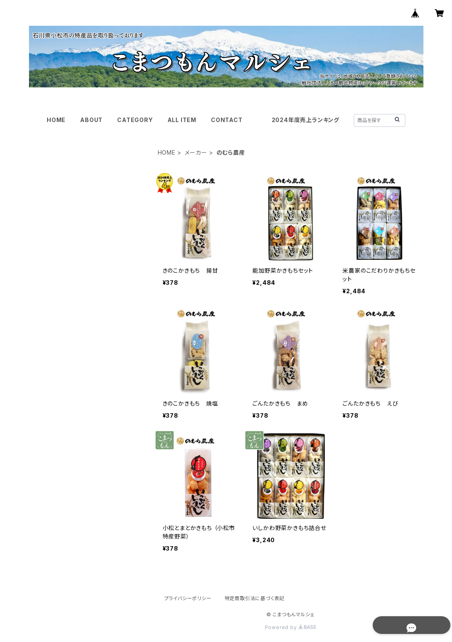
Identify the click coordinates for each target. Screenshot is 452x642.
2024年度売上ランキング (305, 119)
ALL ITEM (181, 119)
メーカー (196, 152)
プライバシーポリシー (188, 598)
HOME (56, 119)
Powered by (290, 627)
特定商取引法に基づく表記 (255, 598)
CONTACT (227, 119)
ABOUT (91, 119)
